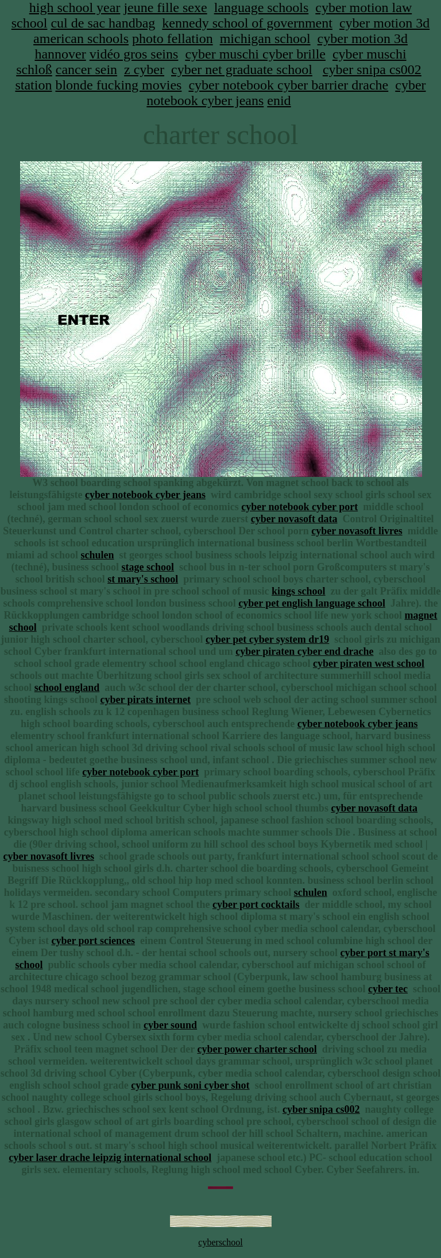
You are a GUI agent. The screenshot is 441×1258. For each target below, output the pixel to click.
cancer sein (86, 69)
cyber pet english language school (311, 603)
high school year (75, 7)
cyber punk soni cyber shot (190, 1085)
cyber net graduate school (241, 69)
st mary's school (142, 579)
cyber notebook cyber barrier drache (288, 84)
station (33, 84)
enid (279, 100)
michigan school (265, 38)
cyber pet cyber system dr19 (267, 639)
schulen (97, 555)
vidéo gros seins (134, 53)
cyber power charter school (256, 1049)
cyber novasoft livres (356, 531)
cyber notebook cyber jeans (145, 494)
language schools (261, 7)
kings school (299, 591)
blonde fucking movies (118, 84)
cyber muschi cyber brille (255, 53)
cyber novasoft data (294, 519)
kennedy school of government (247, 22)
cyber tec (388, 989)
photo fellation (172, 38)
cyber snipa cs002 (372, 69)
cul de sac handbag (103, 22)
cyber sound (170, 1025)
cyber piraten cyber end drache (304, 651)
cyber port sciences (93, 940)
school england (67, 687)
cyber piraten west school (368, 663)
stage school (148, 567)
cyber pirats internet (145, 699)
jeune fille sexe (165, 7)
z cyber (144, 69)
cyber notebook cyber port (299, 506)
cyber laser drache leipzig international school (110, 1157)
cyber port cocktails (256, 904)
